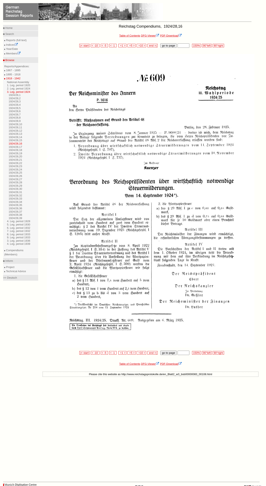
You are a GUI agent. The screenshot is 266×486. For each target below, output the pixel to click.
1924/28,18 (15, 150)
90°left (206, 45)
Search (9, 34)
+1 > (122, 45)
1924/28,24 (15, 169)
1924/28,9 (15, 120)
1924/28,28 (15, 182)
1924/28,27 (15, 179)
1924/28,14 (15, 137)
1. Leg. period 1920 (18, 85)
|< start (84, 45)
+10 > (141, 45)
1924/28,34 (15, 201)
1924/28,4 (15, 104)
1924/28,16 (15, 143)
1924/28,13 (15, 133)
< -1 (112, 45)
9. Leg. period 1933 (18, 237)
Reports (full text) (16, 40)
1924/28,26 (15, 176)
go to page (168, 45)
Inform (9, 260)
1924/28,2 (15, 98)
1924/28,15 (15, 140)
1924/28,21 (15, 159)
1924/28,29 (15, 185)
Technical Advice (15, 271)
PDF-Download (171, 35)
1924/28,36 (15, 208)
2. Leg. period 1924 (18, 88)
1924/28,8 (15, 117)
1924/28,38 (15, 214)
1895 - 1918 (12, 74)
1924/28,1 (15, 95)
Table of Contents (129, 35)
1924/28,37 (15, 211)
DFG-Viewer (150, 35)
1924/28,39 (15, 218)
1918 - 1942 (12, 78)
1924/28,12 (15, 130)
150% (196, 45)
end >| (152, 45)
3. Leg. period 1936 (18, 240)
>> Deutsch (10, 277)
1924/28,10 (15, 124)
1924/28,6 (15, 111)
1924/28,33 (15, 198)
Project (9, 267)
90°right (218, 45)
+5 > (131, 45)
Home (8, 27)
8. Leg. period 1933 (18, 234)
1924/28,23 (15, 166)
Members (13, 53)
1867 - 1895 (12, 70)
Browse (9, 60)
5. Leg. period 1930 (18, 224)
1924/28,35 (15, 205)
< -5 (104, 45)
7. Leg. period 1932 (18, 231)
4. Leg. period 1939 (18, 243)
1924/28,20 (15, 156)
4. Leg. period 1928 (18, 221)
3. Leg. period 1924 (18, 91)
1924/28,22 (15, 163)
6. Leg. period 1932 (18, 227)
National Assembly (18, 82)
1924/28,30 (15, 188)
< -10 (95, 45)
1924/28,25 (15, 172)
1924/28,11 (15, 127)
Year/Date (11, 48)
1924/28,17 (15, 146)
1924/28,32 (15, 195)
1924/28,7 (15, 114)
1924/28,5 (15, 108)
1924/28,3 (15, 101)
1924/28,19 (15, 153)
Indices (11, 44)
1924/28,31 (15, 192)
